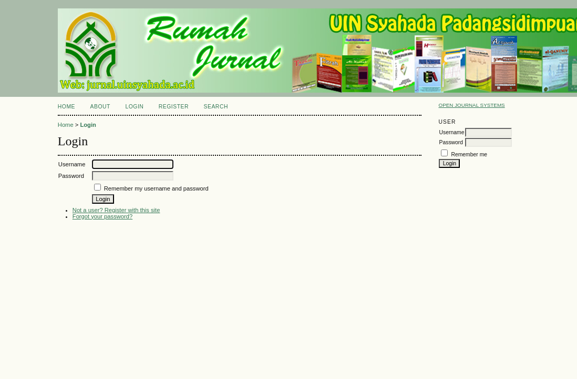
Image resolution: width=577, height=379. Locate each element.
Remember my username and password (156, 188)
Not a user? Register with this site (116, 210)
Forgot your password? (102, 216)
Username (451, 132)
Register (174, 106)
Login (134, 106)
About (100, 106)
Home (66, 106)
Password (451, 142)
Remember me (469, 154)
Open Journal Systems (471, 105)
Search (216, 106)
